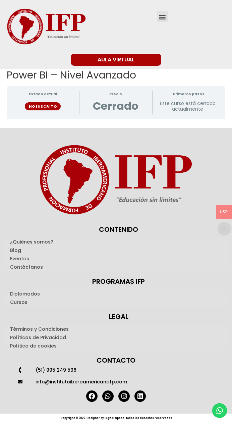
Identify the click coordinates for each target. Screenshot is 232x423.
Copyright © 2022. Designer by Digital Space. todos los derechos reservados (116, 418)
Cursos (18, 302)
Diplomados (25, 293)
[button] (162, 16)
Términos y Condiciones (39, 329)
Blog (15, 250)
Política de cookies (33, 345)
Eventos (19, 258)
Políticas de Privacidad (38, 337)
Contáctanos (26, 267)
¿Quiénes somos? (31, 242)
